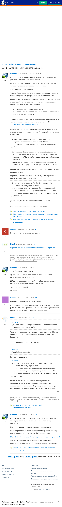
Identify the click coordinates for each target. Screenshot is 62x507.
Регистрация (54, 2)
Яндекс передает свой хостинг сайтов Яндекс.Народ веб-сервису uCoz (34, 220)
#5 (34, 317)
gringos (13, 229)
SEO (3, 465)
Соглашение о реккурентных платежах (44, 479)
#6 (36, 415)
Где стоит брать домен (19, 447)
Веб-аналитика (7, 471)
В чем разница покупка (20, 405)
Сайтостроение (14, 64)
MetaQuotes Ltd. (44, 489)
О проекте (34, 465)
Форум (4, 64)
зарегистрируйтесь (30, 457)
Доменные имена (29, 64)
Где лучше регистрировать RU (22, 407)
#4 (36, 298)
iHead (12, 244)
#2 (34, 244)
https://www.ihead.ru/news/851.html (26, 261)
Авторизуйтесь (13, 457)
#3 (36, 268)
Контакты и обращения (39, 482)
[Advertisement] (31, 11)
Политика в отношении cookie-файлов (44, 476)
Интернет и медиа (8, 474)
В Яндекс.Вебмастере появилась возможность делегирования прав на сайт (35, 215)
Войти (43, 2)
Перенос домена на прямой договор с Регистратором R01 (33, 247)
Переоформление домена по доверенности (41, 447)
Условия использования (39, 468)
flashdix (13, 298)
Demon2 (13, 73)
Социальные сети (8, 468)
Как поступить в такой (35, 405)
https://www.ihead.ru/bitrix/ (46, 255)
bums (12, 317)
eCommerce (6, 477)
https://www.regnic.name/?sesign (20, 399)
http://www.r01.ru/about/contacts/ (25, 124)
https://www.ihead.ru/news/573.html (21, 259)
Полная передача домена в (21, 450)
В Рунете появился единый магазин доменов (29, 211)
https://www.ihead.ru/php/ (23, 257)
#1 (35, 229)
